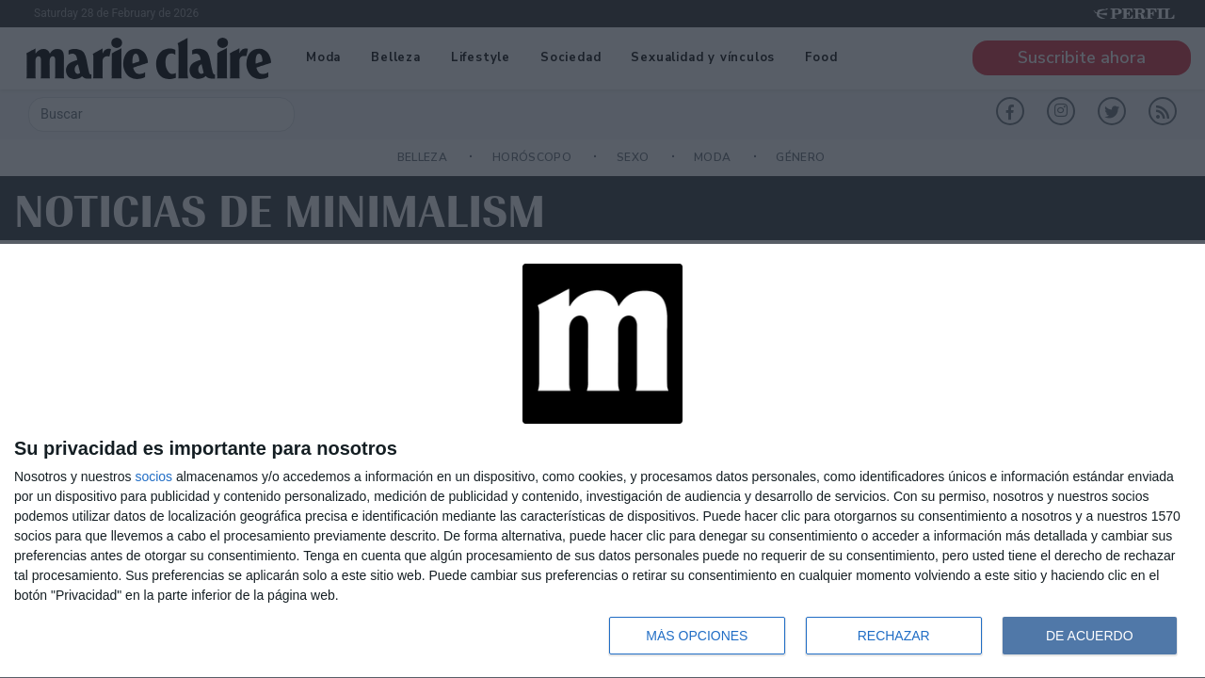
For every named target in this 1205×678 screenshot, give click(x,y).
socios (153, 476)
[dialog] (602, 461)
